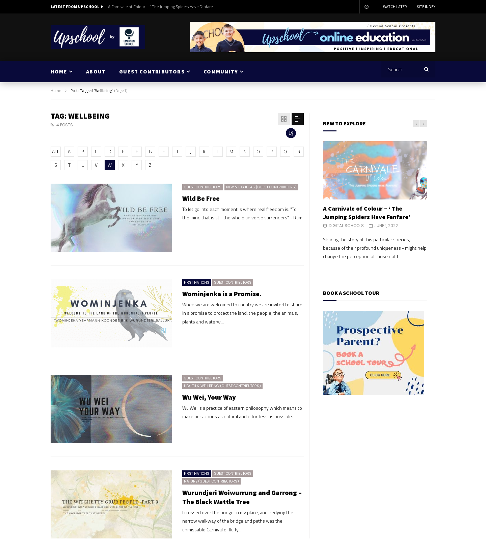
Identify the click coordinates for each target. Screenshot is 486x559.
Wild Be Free (201, 198)
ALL (55, 151)
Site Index (426, 6)
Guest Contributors (202, 187)
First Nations (196, 282)
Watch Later (395, 6)
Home (56, 90)
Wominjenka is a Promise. (222, 293)
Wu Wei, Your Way (209, 397)
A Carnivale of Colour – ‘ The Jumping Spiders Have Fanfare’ (160, 6)
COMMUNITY (221, 71)
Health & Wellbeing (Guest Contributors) (222, 386)
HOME (59, 71)
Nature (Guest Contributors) (211, 481)
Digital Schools (346, 225)
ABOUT (96, 71)
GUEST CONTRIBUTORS (152, 71)
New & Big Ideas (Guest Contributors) (261, 187)
